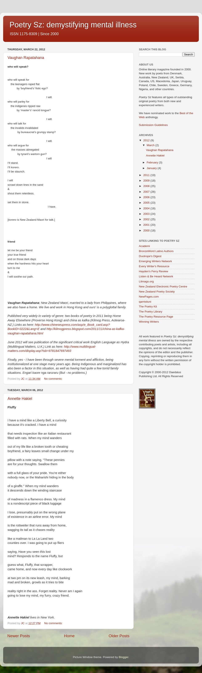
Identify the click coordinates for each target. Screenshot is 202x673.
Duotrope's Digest (150, 256)
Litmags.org (146, 281)
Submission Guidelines (153, 125)
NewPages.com (149, 296)
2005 (146, 202)
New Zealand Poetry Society (157, 291)
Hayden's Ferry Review (153, 271)
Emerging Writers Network (155, 261)
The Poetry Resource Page (156, 316)
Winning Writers (149, 321)
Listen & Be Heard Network (156, 276)
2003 (146, 213)
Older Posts (119, 636)
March (151, 145)
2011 (146, 175)
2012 (146, 140)
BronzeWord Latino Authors (156, 251)
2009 (146, 180)
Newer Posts (18, 636)
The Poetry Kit (148, 306)
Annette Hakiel (20, 399)
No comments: (53, 378)
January (152, 168)
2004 (146, 208)
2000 (146, 230)
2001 (146, 224)
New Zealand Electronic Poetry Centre (163, 286)
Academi (144, 246)
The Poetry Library (150, 311)
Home (69, 636)
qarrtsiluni (145, 301)
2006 (146, 197)
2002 (146, 219)
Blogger (123, 657)
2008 (146, 186)
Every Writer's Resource (154, 266)
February (153, 162)
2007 (146, 191)
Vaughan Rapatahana (26, 58)
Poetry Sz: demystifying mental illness (73, 24)
